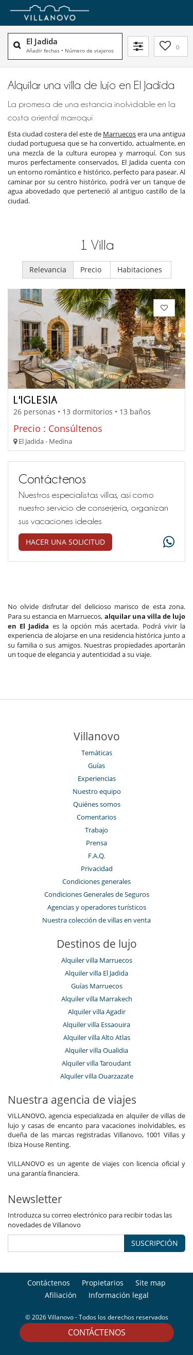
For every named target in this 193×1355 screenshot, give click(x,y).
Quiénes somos (96, 804)
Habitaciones (140, 269)
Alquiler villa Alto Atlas (96, 1037)
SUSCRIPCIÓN (154, 1243)
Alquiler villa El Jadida (96, 973)
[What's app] (166, 542)
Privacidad (97, 868)
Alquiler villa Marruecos (96, 960)
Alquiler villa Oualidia (96, 1050)
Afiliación (61, 1295)
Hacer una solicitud (65, 542)
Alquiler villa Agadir (97, 1011)
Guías (96, 765)
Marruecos (119, 133)
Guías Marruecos (96, 986)
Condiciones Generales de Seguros (96, 894)
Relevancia (47, 269)
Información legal (119, 1295)
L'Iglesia (35, 399)
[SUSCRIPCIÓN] (66, 1243)
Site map (150, 1283)
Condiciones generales (96, 881)
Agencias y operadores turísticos (96, 907)
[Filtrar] (138, 46)
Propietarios (103, 1283)
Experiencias (97, 778)
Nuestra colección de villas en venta (96, 920)
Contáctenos (97, 1332)
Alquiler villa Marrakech (96, 998)
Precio (91, 269)
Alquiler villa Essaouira (96, 1024)
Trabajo (96, 830)
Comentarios (96, 817)
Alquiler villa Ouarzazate (96, 1076)
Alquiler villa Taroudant (96, 1063)
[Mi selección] (171, 46)
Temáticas (96, 752)
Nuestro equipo (97, 791)
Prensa (96, 842)
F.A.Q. (96, 855)
